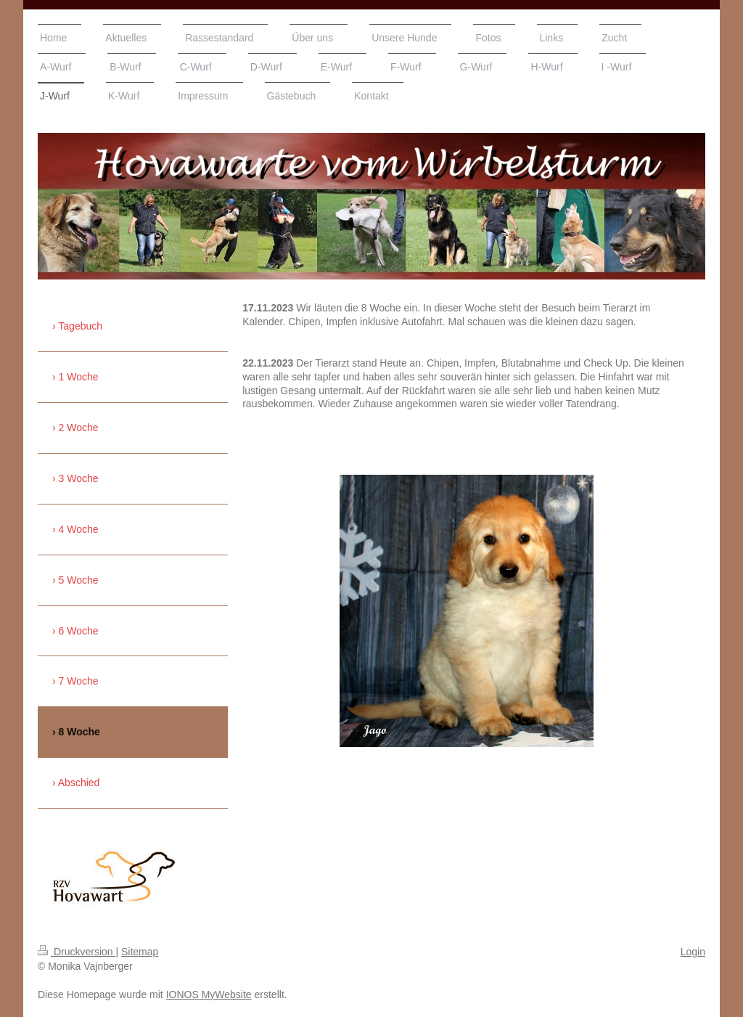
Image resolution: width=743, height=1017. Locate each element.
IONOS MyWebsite (209, 994)
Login (693, 951)
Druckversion (76, 951)
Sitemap (139, 951)
